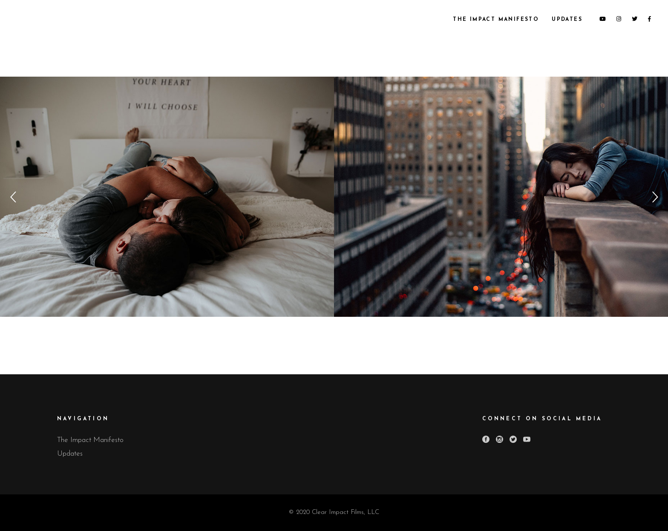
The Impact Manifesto (90, 440)
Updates (70, 453)
